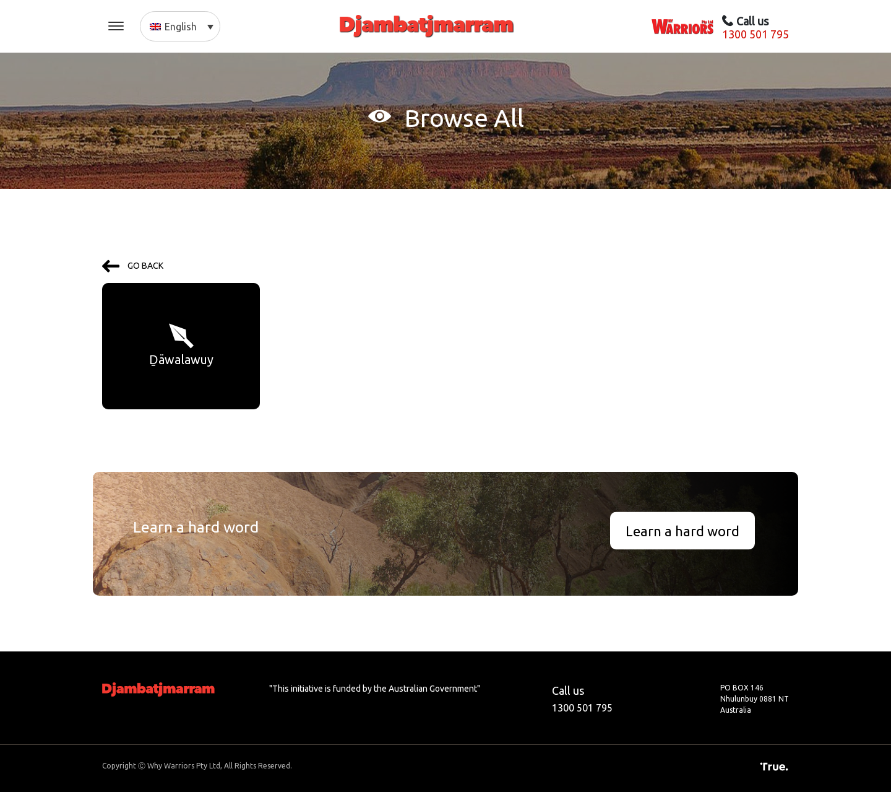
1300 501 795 (755, 34)
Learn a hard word (682, 531)
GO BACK (132, 266)
